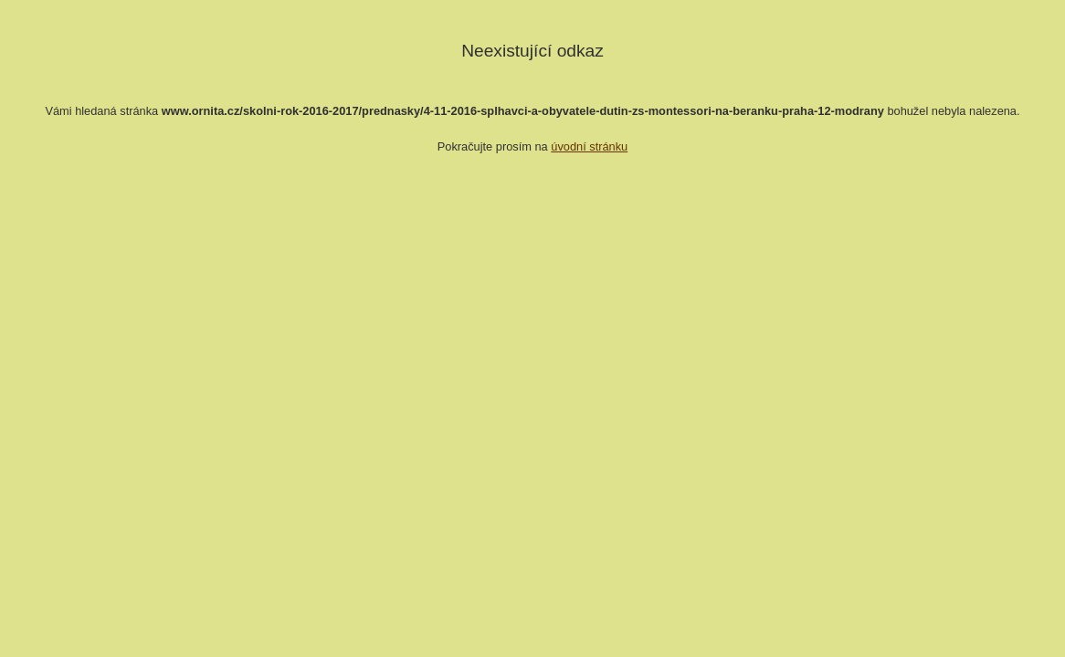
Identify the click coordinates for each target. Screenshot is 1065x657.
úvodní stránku (589, 146)
